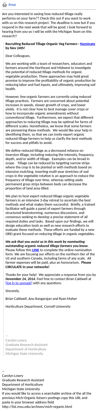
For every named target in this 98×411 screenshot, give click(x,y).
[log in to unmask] (18, 283)
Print (12, 5)
